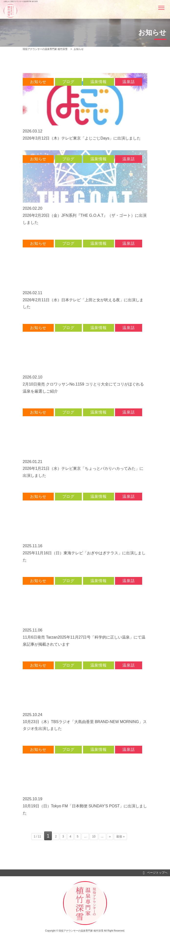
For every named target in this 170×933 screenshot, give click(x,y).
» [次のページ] (110, 836)
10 (93, 836)
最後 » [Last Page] (120, 836)
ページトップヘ (155, 873)
